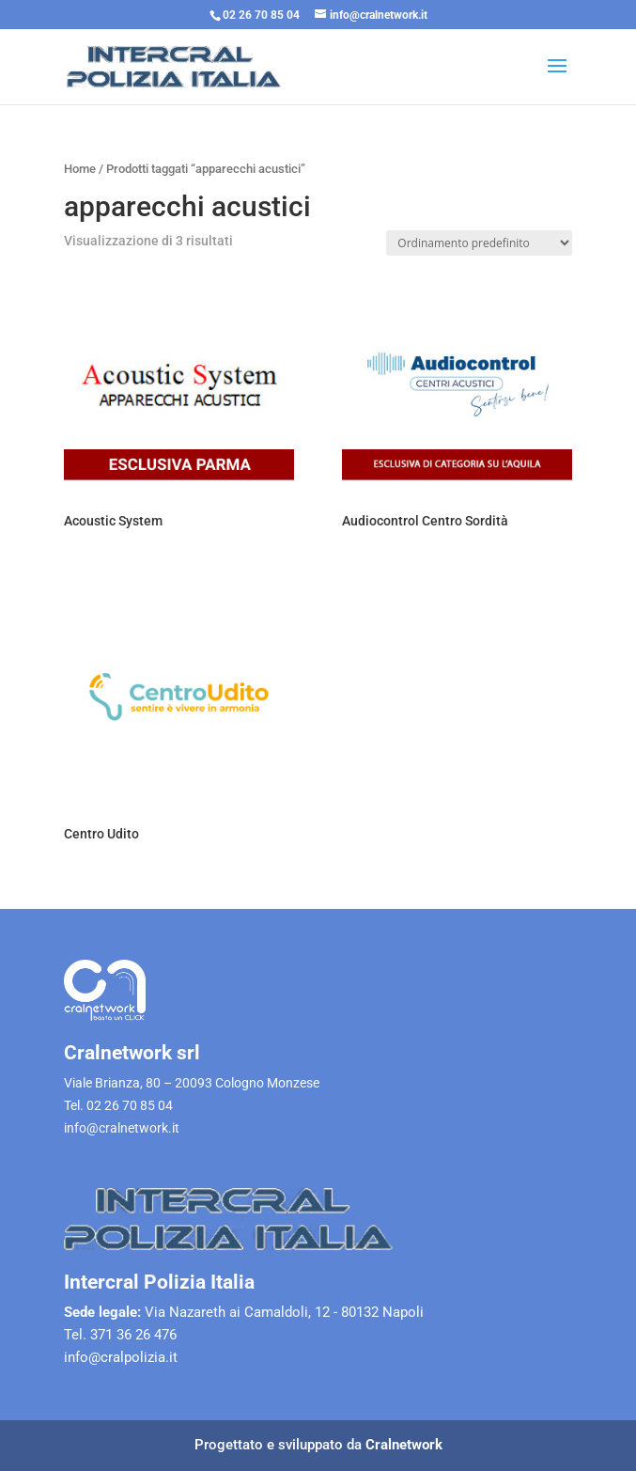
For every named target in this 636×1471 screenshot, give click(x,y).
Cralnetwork (403, 1444)
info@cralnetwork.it (121, 1127)
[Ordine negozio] (479, 243)
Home (80, 169)
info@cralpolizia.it (121, 1357)
